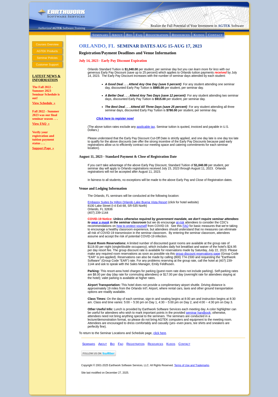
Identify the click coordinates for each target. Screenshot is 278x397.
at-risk (180, 222)
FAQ (139, 35)
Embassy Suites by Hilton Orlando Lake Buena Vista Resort (127, 202)
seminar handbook (198, 312)
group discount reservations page (198, 253)
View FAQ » (41, 123)
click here (159, 333)
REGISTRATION (157, 35)
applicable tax (146, 126)
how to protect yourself (132, 226)
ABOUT (117, 35)
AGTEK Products (47, 51)
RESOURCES (181, 35)
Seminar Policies (47, 57)
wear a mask (100, 222)
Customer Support (47, 64)
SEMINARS (100, 35)
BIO (129, 35)
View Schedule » (43, 103)
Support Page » (43, 148)
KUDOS (199, 35)
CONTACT (215, 35)
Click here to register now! (115, 118)
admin (84, 390)
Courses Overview (47, 44)
